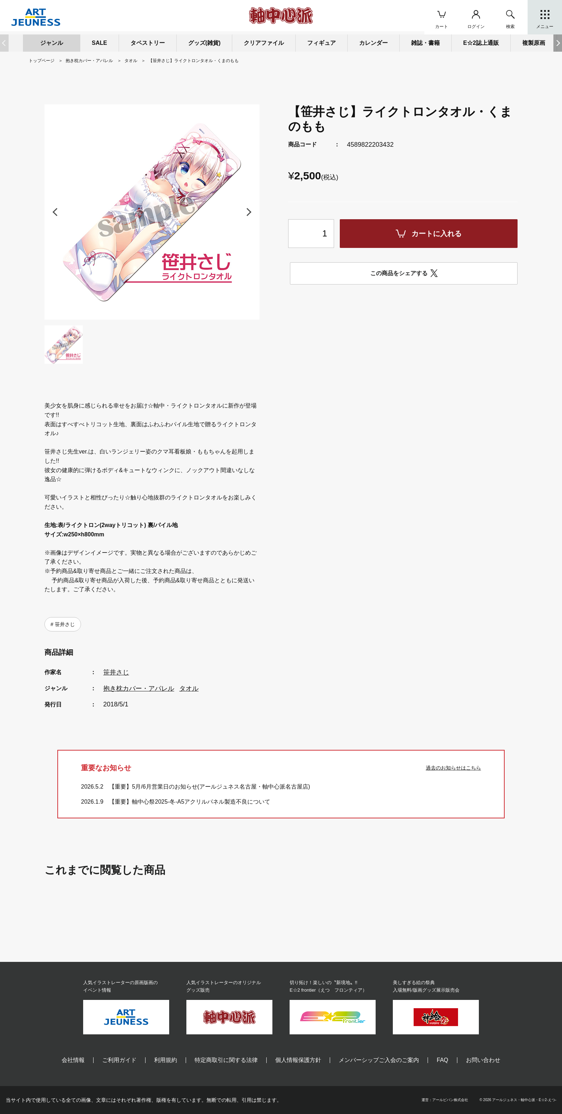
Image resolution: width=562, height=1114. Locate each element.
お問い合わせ (483, 1060)
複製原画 (533, 43)
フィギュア (321, 43)
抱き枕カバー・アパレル (138, 688)
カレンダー (373, 43)
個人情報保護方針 (298, 1060)
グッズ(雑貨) (204, 43)
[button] (557, 43)
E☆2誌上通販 (481, 43)
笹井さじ (64, 624)
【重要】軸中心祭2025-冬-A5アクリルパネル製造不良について (189, 802)
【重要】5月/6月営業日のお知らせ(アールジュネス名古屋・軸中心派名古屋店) (209, 787)
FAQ (442, 1060)
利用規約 (165, 1060)
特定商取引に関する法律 (226, 1060)
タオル (189, 688)
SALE (99, 43)
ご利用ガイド (119, 1060)
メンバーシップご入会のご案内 (379, 1060)
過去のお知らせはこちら (453, 768)
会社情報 (73, 1060)
